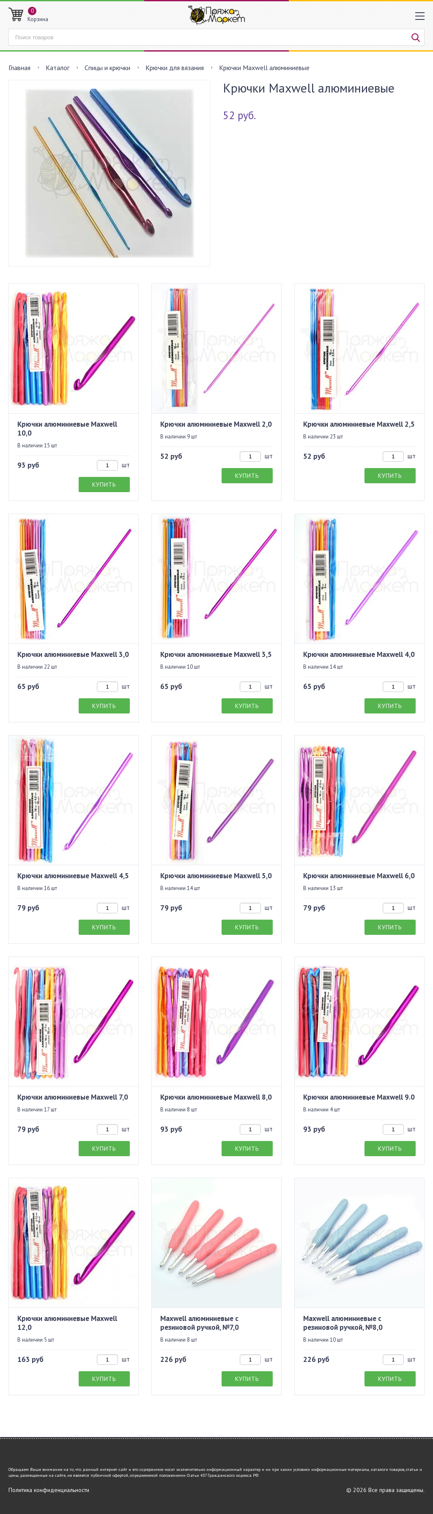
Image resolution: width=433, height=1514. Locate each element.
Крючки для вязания (174, 67)
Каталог (57, 67)
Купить (104, 484)
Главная (19, 67)
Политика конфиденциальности (48, 1490)
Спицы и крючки (107, 67)
